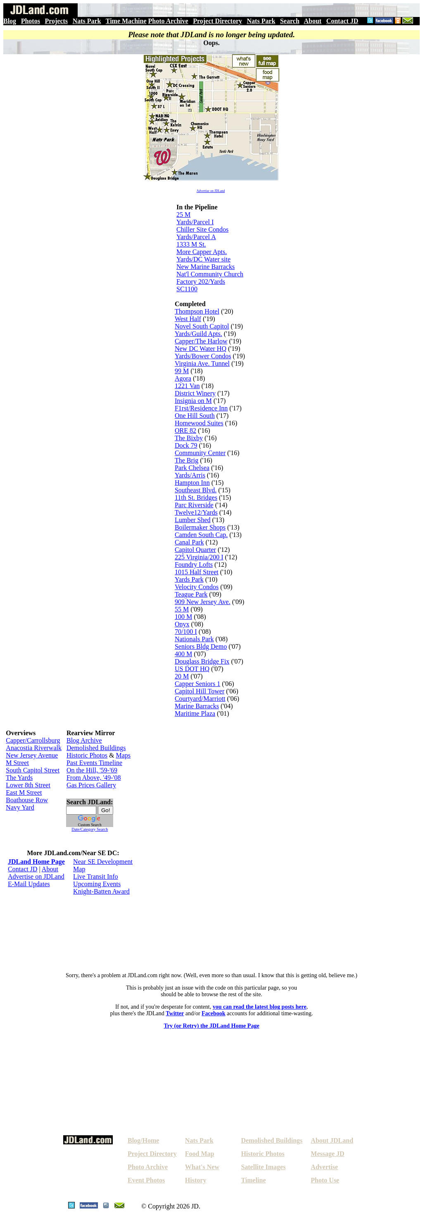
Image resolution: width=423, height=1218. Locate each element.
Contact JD (342, 20)
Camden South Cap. (201, 534)
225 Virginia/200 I (199, 557)
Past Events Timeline (94, 762)
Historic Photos (87, 755)
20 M (182, 676)
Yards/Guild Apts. (198, 333)
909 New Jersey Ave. (203, 601)
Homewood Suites (199, 423)
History (196, 1180)
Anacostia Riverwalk (34, 747)
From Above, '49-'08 (94, 777)
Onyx (182, 624)
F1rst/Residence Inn (201, 408)
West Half (188, 318)
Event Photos (146, 1180)
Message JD (327, 1153)
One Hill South (195, 415)
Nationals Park (194, 639)
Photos (30, 20)
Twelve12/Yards (196, 512)
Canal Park (189, 542)
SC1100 (186, 289)
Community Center (200, 452)
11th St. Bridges (196, 497)
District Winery (195, 393)
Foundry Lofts (194, 564)
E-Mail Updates (29, 883)
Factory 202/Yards (200, 281)
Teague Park (191, 594)
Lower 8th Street (28, 785)
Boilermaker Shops (200, 527)
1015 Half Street (197, 571)
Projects (56, 20)
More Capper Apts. (201, 251)
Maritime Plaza (195, 713)
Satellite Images (263, 1166)
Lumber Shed (193, 519)
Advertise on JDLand (211, 191)
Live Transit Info (95, 876)
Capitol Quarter (195, 549)
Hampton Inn (192, 482)
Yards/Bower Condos (203, 356)
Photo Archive (168, 20)
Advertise (324, 1166)
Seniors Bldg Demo (201, 646)
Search (289, 20)
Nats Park (87, 20)
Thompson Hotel (197, 311)
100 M (183, 616)
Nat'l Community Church (209, 274)
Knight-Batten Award (101, 891)
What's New (202, 1166)
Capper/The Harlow (201, 341)
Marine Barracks (197, 706)
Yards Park (189, 579)
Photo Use (325, 1180)
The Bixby (189, 437)
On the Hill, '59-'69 (92, 770)
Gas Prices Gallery (91, 785)
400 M (183, 653)
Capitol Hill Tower (199, 691)
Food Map (199, 1153)
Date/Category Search (89, 829)
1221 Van (187, 385)
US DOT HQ (192, 668)
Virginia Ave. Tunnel (202, 363)
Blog (9, 20)
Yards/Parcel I (195, 221)
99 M (182, 370)
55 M (182, 609)
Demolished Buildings (96, 747)
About (312, 20)
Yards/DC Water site (203, 259)
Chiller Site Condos (202, 229)
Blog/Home (143, 1140)
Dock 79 (186, 445)
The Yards (19, 777)
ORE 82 (185, 430)
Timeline (253, 1180)
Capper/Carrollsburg (33, 740)
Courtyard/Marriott (200, 698)
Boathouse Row (27, 799)
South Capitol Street (32, 770)
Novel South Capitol (202, 326)
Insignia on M (193, 400)
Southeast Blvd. (195, 490)
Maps (123, 755)
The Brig (186, 460)
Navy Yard (20, 807)
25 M (183, 214)
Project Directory (217, 20)
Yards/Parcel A (196, 236)
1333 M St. (191, 244)
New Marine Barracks (205, 266)
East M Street (24, 792)
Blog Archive (84, 740)
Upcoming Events (97, 883)
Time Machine (126, 20)
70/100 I (186, 631)
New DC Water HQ (200, 348)
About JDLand (332, 1140)
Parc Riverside (194, 504)
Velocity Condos (197, 586)
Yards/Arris (190, 475)
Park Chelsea (192, 467)
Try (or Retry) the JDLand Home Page (211, 1026)
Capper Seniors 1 (197, 683)
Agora (183, 378)
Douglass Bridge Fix (202, 661)
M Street (17, 762)
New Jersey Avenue (32, 755)
